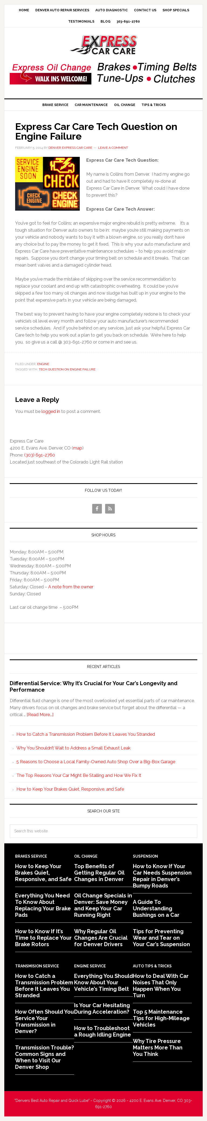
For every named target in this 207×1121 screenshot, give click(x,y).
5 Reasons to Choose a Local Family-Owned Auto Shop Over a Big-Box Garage (95, 761)
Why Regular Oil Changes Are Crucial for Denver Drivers (100, 937)
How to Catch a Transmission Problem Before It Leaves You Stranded (85, 734)
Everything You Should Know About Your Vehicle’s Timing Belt (103, 982)
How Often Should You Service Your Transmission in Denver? (44, 1021)
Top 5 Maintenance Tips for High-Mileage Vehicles (161, 1018)
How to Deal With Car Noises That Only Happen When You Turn (161, 986)
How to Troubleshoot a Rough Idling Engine (102, 1031)
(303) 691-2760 (39, 455)
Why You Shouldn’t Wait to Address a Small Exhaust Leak (73, 748)
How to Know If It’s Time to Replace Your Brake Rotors (43, 937)
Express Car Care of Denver (103, 45)
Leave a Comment (113, 148)
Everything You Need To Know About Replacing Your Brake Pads (43, 905)
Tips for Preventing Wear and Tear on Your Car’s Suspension (161, 937)
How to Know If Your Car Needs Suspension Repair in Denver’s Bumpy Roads (162, 876)
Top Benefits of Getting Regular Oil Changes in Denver (99, 872)
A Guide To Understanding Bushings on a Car (156, 908)
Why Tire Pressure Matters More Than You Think (157, 1047)
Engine (43, 364)
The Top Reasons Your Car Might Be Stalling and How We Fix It (78, 775)
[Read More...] (40, 714)
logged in (51, 411)
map (77, 448)
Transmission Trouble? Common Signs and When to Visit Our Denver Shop (44, 1057)
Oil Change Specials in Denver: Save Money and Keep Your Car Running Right (103, 905)
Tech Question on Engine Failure (67, 369)
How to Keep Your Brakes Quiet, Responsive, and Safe (70, 789)
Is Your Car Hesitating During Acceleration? (102, 1008)
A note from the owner (70, 586)
